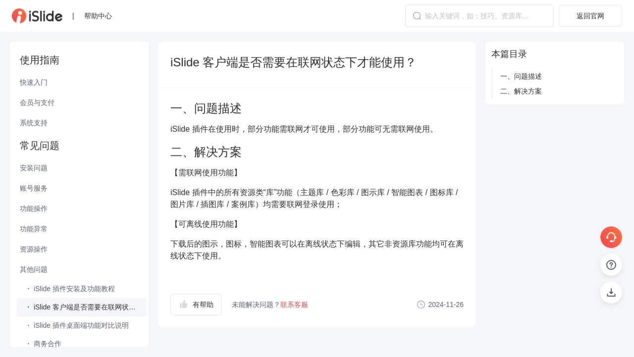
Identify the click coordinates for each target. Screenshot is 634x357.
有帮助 (196, 304)
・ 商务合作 (43, 344)
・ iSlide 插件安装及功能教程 (70, 289)
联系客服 (294, 304)
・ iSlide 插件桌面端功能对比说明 (77, 325)
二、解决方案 (521, 91)
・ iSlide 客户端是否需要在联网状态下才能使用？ (86, 307)
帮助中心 (98, 16)
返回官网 (590, 16)
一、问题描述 (521, 76)
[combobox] (479, 16)
